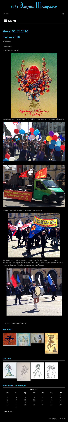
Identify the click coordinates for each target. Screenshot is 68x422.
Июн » (10, 412)
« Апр (5, 412)
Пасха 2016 (11, 37)
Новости (23, 323)
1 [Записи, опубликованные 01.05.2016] (60, 395)
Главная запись (15, 323)
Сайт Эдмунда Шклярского (56, 418)
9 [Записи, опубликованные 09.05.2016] (7, 400)
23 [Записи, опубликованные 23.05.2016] (7, 405)
